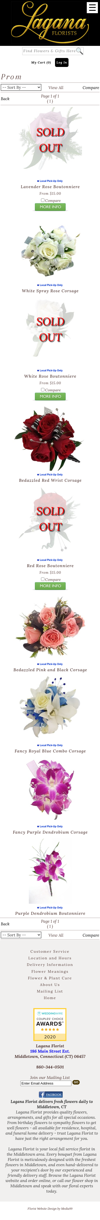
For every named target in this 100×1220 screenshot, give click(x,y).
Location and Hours (50, 958)
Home (50, 997)
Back (5, 98)
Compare (91, 87)
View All (55, 87)
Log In (61, 62)
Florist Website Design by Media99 (50, 1209)
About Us (50, 984)
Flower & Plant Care (50, 978)
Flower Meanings (50, 971)
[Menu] (92, 7)
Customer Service (50, 951)
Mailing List (50, 991)
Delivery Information (50, 964)
